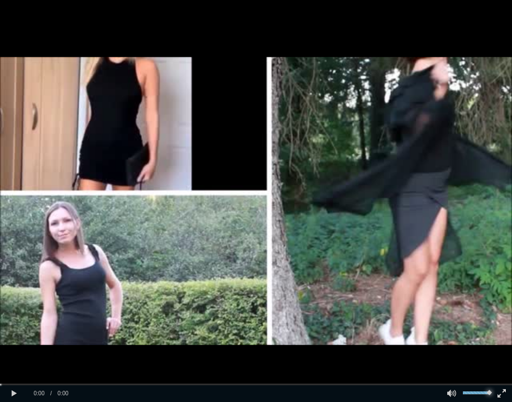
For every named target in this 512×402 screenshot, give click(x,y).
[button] (14, 393)
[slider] (256, 384)
